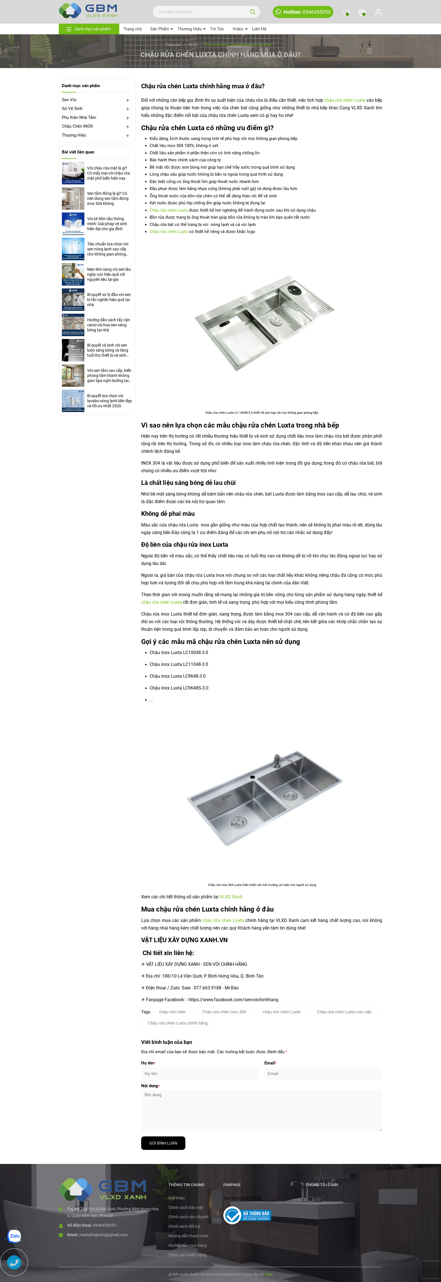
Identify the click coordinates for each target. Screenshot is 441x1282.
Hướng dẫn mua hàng (187, 1245)
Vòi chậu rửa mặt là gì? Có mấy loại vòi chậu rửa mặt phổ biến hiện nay (108, 173)
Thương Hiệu (189, 28)
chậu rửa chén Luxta (344, 100)
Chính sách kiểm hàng (187, 1255)
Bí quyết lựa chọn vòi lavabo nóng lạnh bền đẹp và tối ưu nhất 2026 (109, 401)
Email (270, 1063)
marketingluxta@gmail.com (103, 1235)
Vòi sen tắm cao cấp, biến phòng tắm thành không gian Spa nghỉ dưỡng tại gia (109, 375)
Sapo (269, 1274)
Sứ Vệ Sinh (72, 108)
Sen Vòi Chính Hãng (242, 1198)
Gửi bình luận (163, 1143)
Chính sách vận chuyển (188, 1217)
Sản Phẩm (159, 28)
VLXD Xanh (231, 896)
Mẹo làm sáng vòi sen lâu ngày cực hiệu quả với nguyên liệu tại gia (109, 274)
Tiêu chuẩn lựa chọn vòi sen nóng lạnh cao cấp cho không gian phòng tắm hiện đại (107, 249)
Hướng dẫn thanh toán (188, 1236)
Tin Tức (217, 28)
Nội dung (150, 1085)
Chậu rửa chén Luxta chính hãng (178, 1023)
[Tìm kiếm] (252, 12)
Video (238, 28)
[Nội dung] (261, 1110)
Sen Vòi (69, 99)
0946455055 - (105, 1225)
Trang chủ (132, 28)
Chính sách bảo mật (185, 1207)
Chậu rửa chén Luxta (169, 210)
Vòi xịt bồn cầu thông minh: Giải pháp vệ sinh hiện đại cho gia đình (107, 223)
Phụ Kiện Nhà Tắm (79, 117)
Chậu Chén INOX (77, 126)
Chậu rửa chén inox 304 (224, 1011)
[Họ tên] (200, 1074)
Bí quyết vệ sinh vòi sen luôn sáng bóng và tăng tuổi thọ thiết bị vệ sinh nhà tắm (107, 350)
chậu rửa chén (172, 1011)
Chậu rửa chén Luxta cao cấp (344, 1011)
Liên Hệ (259, 28)
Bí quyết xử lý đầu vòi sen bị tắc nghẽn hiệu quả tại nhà (109, 299)
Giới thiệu (176, 1198)
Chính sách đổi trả (184, 1226)
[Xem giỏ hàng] (362, 12)
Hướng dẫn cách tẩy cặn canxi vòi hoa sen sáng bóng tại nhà (108, 325)
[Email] (323, 1074)
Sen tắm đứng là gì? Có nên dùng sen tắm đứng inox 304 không (108, 198)
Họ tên (148, 1063)
